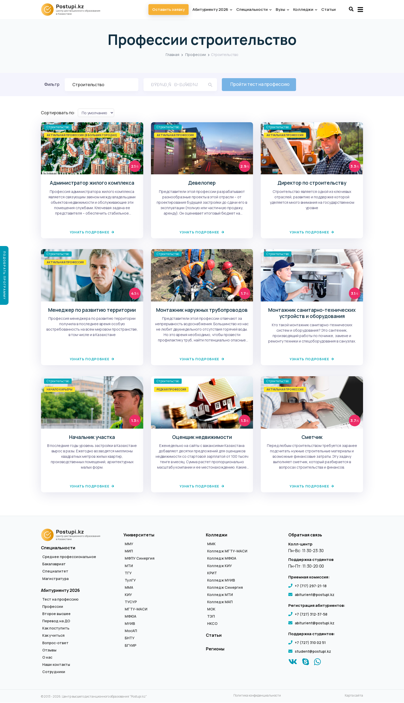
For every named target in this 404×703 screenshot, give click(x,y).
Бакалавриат (54, 564)
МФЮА (130, 617)
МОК (211, 609)
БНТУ (129, 638)
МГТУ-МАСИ (136, 609)
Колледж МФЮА (221, 559)
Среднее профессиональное (69, 557)
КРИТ (212, 573)
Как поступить (55, 629)
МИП (129, 552)
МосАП (131, 631)
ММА (129, 588)
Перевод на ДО (56, 621)
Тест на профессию (60, 600)
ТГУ (128, 573)
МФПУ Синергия (140, 559)
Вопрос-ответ (55, 643)
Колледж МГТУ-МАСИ (227, 552)
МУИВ (130, 624)
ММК (211, 544)
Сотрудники (53, 672)
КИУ (128, 595)
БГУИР (130, 646)
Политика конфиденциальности (257, 696)
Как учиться (53, 636)
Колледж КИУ (219, 566)
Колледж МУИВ (221, 580)
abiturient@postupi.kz (314, 594)
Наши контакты (56, 665)
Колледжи (305, 9)
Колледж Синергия (225, 588)
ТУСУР (131, 602)
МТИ (129, 566)
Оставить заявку (168, 9)
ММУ (129, 544)
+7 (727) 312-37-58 (311, 614)
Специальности (253, 9)
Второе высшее (56, 614)
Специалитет (55, 572)
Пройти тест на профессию (260, 84)
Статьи (328, 9)
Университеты (138, 535)
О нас (47, 658)
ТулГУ (130, 580)
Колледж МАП (220, 602)
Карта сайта (354, 696)
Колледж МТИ (220, 595)
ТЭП (211, 617)
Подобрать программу (4, 275)
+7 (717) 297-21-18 (310, 586)
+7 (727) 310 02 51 (310, 642)
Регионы (215, 649)
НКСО (212, 624)
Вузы (282, 9)
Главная (172, 54)
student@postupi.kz (313, 651)
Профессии (195, 54)
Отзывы (49, 650)
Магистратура (55, 579)
